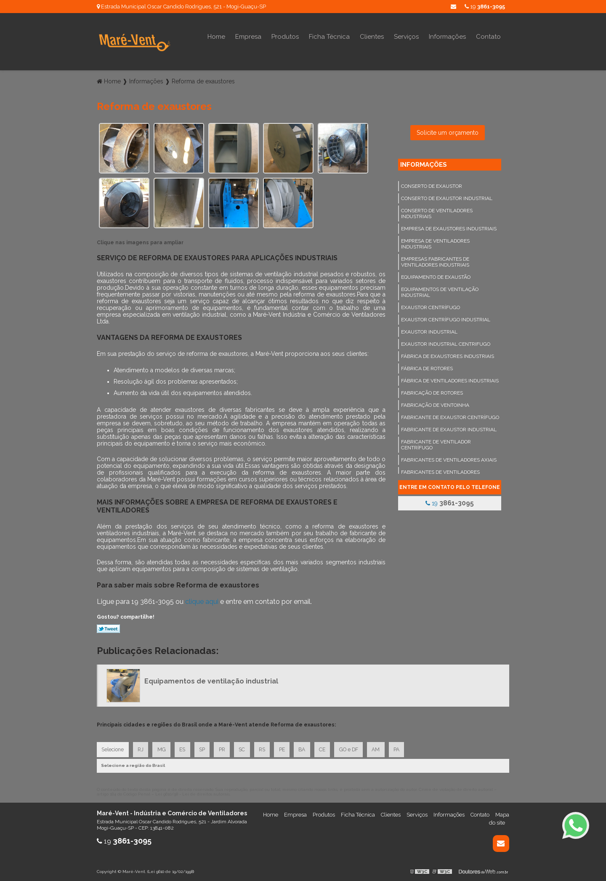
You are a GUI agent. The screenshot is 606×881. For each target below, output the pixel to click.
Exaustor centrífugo (430, 305)
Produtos (285, 36)
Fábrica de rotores (427, 366)
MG (163, 748)
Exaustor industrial (429, 330)
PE (287, 748)
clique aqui (201, 599)
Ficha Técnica (329, 36)
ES (184, 748)
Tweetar (108, 626)
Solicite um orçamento (447, 130)
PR (225, 748)
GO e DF (355, 748)
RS (266, 748)
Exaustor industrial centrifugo (445, 342)
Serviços (406, 36)
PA (404, 748)
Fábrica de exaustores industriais (447, 354)
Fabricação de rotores (432, 391)
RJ (141, 748)
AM (383, 748)
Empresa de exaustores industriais (449, 227)
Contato (488, 36)
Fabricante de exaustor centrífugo (450, 415)
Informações (447, 36)
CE (328, 748)
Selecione (113, 748)
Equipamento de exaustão (435, 275)
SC (245, 748)
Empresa (248, 36)
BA (307, 748)
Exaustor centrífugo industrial (445, 317)
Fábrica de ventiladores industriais (450, 379)
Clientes (372, 36)
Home (216, 36)
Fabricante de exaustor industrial (449, 427)
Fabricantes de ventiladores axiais (449, 458)
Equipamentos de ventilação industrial (439, 290)
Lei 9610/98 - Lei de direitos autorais (192, 792)
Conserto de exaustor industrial (446, 196)
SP (204, 748)
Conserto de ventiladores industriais (437, 211)
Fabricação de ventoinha (435, 403)
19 (485, 6)
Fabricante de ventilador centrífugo (436, 443)
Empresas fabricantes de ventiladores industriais (435, 260)
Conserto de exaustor (431, 184)
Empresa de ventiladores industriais (435, 242)
